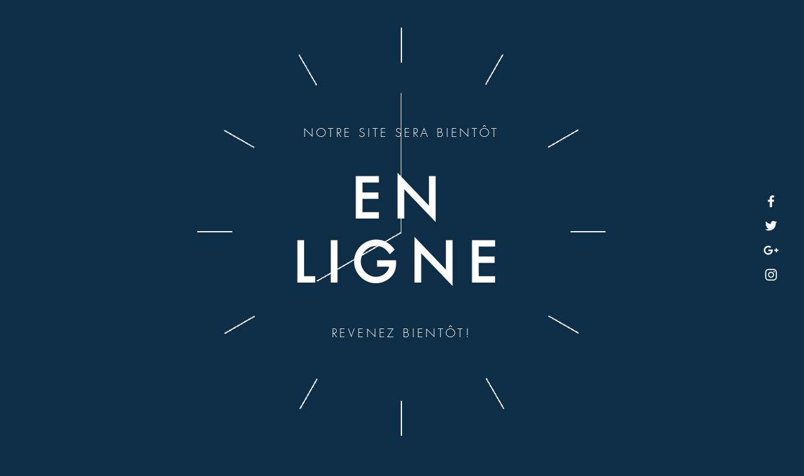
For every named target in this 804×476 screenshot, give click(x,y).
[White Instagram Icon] (771, 275)
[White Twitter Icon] (771, 226)
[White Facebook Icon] (771, 201)
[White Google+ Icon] (771, 250)
